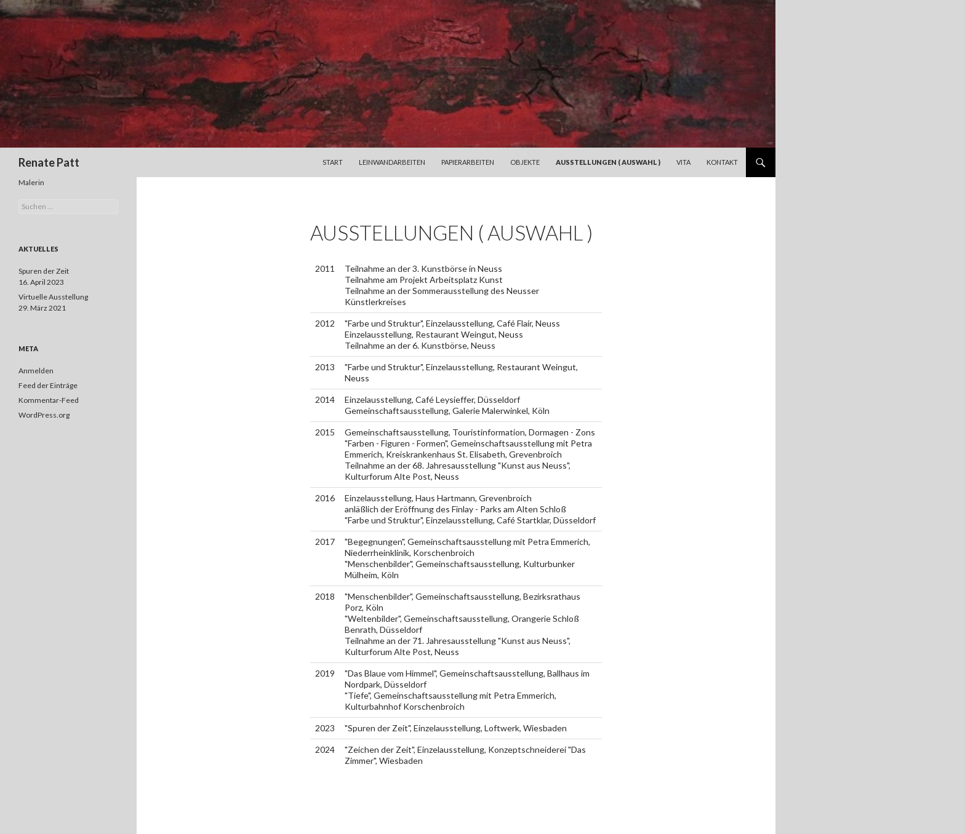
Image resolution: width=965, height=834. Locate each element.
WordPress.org (44, 414)
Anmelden (36, 370)
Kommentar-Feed (48, 400)
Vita (683, 162)
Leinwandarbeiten (392, 162)
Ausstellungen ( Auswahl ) (608, 162)
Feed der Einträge (48, 385)
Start (332, 162)
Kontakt (722, 162)
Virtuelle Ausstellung (53, 296)
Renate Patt (48, 162)
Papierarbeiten (467, 162)
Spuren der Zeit (43, 271)
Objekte (525, 162)
